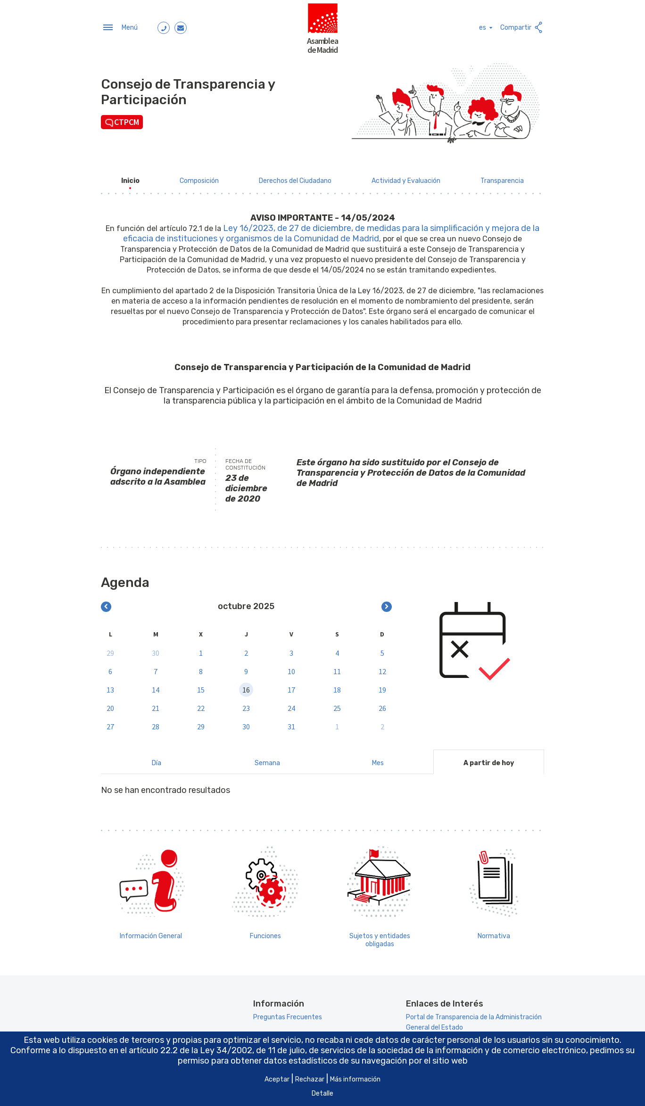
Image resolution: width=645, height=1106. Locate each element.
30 (155, 650)
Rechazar (309, 1079)
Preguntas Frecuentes (287, 1015)
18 (337, 687)
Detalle (322, 1093)
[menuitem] (130, 178)
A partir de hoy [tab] (488, 760)
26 (382, 705)
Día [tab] (156, 760)
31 (291, 723)
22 (201, 705)
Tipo (200, 458)
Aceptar (277, 1079)
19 (382, 687)
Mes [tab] (378, 760)
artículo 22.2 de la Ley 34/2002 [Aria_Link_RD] (190, 1050)
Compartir (522, 26)
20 (110, 705)
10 (291, 668)
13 (110, 687)
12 (382, 668)
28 (155, 723)
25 (337, 705)
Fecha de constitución (245, 461)
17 (291, 687)
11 (337, 668)
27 (110, 723)
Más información (355, 1079)
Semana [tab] (267, 760)
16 (246, 687)
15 (201, 687)
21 (155, 705)
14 (155, 687)
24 (291, 705)
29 (110, 650)
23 (246, 705)
